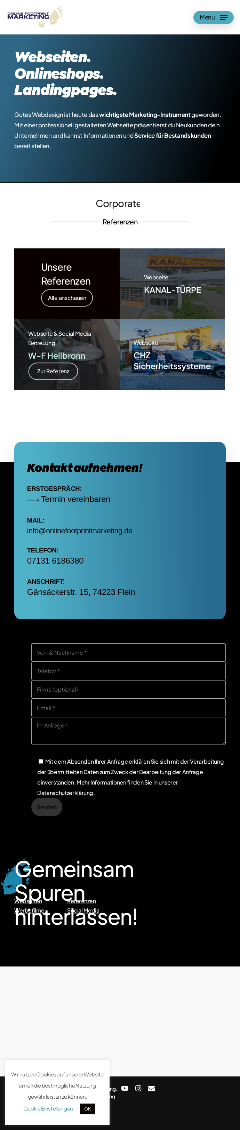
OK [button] (87, 1109)
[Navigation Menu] (213, 17)
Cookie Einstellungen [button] (48, 1108)
